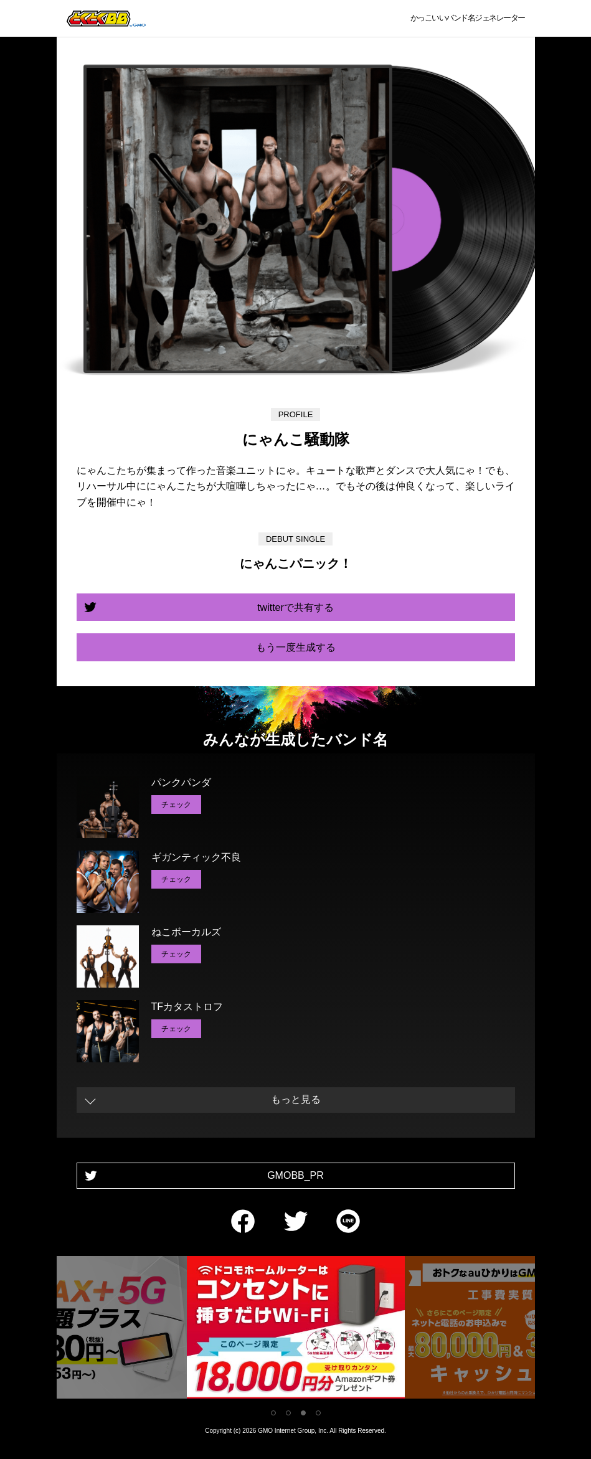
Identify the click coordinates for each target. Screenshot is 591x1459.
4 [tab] (318, 1412)
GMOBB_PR (295, 1175)
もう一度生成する (296, 647)
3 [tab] (303, 1412)
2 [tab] (288, 1412)
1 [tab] (273, 1412)
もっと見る (296, 1099)
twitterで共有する (295, 607)
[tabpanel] (296, 1330)
